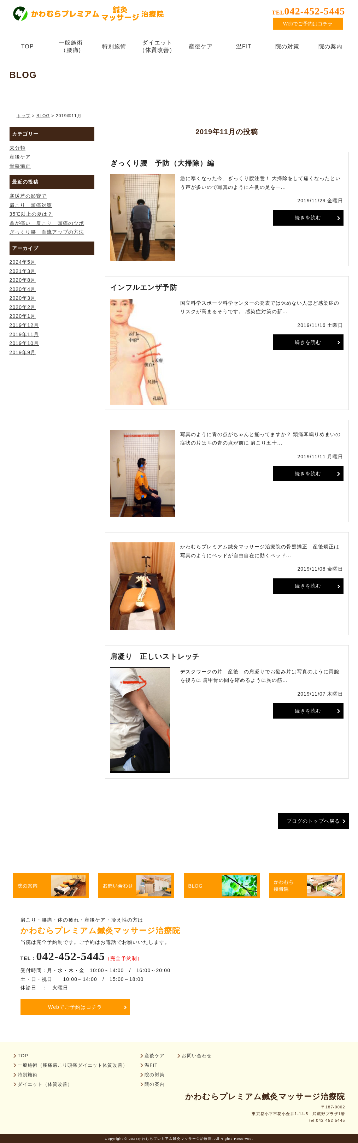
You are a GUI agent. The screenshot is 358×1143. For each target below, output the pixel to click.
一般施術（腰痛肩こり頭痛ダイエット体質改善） (73, 1065)
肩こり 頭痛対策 (31, 205)
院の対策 (287, 46)
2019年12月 (24, 325)
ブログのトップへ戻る (313, 821)
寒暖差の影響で (28, 196)
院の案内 (330, 46)
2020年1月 (23, 316)
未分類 (17, 148)
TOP (27, 46)
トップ (23, 115)
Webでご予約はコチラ (308, 23)
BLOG (43, 115)
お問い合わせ (197, 1056)
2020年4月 (23, 289)
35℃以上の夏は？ (31, 214)
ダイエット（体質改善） (157, 46)
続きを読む (308, 217)
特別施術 (114, 46)
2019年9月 (23, 352)
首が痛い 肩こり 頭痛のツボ (47, 223)
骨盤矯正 (20, 166)
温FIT (244, 46)
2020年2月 (23, 307)
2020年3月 (23, 298)
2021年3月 (23, 271)
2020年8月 (23, 280)
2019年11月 (24, 334)
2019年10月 (24, 343)
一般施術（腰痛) (73, 46)
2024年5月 (23, 262)
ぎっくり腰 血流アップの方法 (47, 232)
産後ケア (201, 46)
